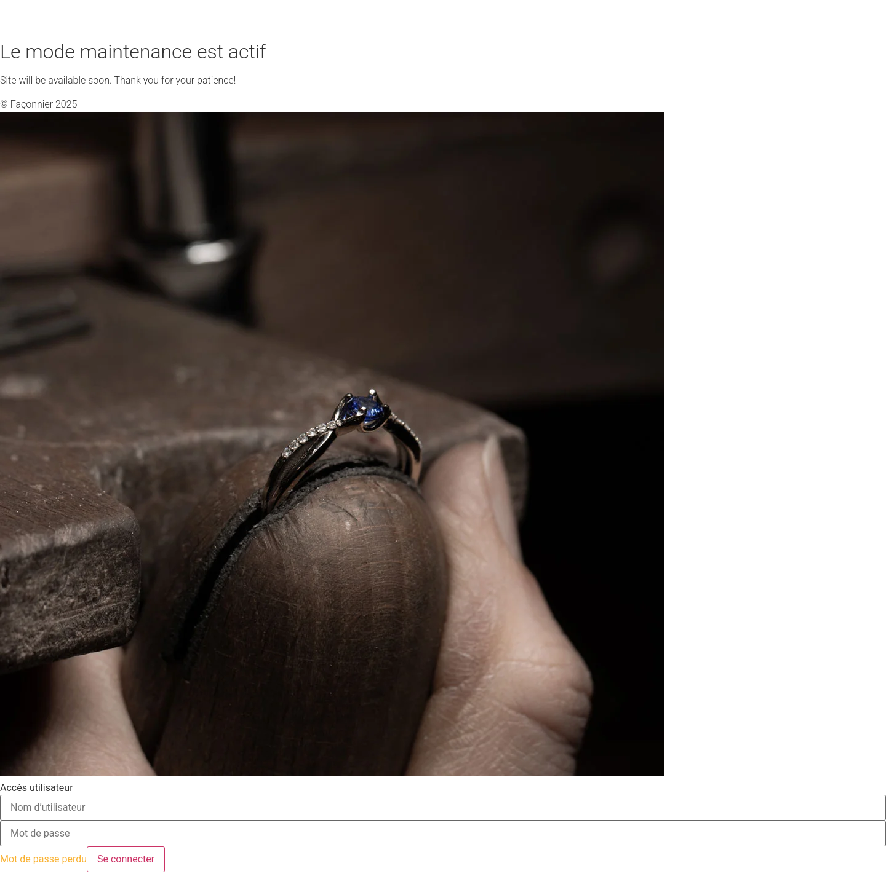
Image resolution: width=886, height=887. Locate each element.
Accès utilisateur (36, 788)
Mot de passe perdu (43, 859)
